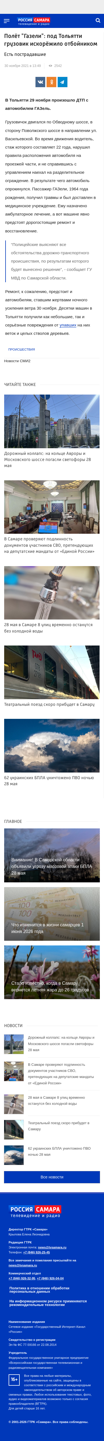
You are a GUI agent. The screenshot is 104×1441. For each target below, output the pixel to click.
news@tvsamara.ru (52, 1247)
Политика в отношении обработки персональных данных (39, 1290)
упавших (68, 325)
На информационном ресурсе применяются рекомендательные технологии (48, 1303)
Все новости (51, 1177)
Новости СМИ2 (17, 361)
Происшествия (21, 349)
